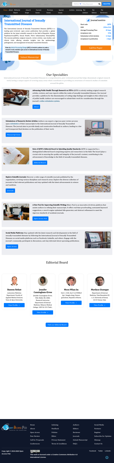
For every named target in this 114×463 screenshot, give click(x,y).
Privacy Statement (58, 440)
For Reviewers (106, 10)
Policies (55, 4)
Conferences (35, 444)
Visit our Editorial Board (57, 325)
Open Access (12, 246)
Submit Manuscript (80, 440)
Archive (72, 10)
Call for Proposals (37, 440)
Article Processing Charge (18, 47)
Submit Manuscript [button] (29, 57)
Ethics (54, 436)
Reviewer (76, 432)
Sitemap (97, 440)
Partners (97, 428)
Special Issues (63, 10)
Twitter (100, 451)
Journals (66, 4)
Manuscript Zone (13, 135)
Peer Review (35, 436)
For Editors (97, 10)
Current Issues (40, 10)
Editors (75, 428)
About (46, 4)
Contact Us (98, 444)
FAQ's (75, 444)
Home (39, 4)
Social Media (99, 425)
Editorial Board (19, 10)
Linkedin (107, 451)
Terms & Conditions (59, 444)
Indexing (79, 10)
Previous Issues (52, 10)
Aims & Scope (30, 10)
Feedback (55, 428)
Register (106, 4)
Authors (76, 425)
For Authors (87, 10)
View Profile (14, 305)
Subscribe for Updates (102, 436)
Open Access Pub (40, 218)
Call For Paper (95, 47)
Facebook (92, 451)
